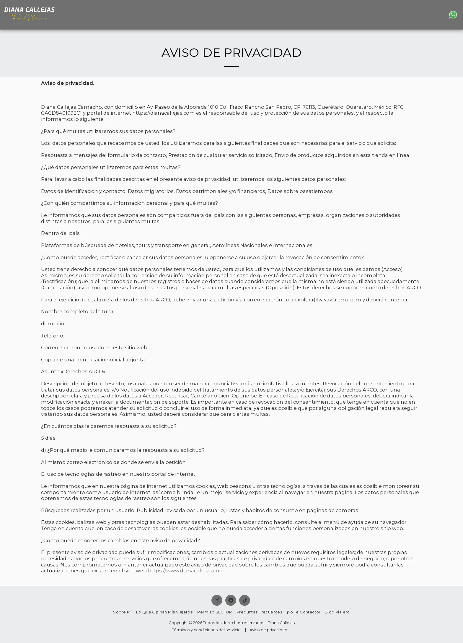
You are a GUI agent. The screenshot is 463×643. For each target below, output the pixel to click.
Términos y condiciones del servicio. (207, 629)
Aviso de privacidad (268, 629)
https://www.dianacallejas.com (186, 571)
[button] (432, 14)
